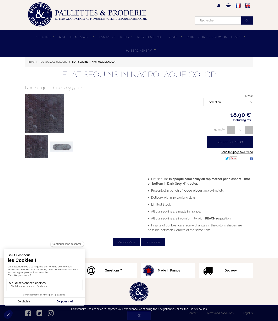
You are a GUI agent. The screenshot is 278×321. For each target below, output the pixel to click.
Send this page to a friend (237, 152)
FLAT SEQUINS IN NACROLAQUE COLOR (139, 74)
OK (139, 315)
